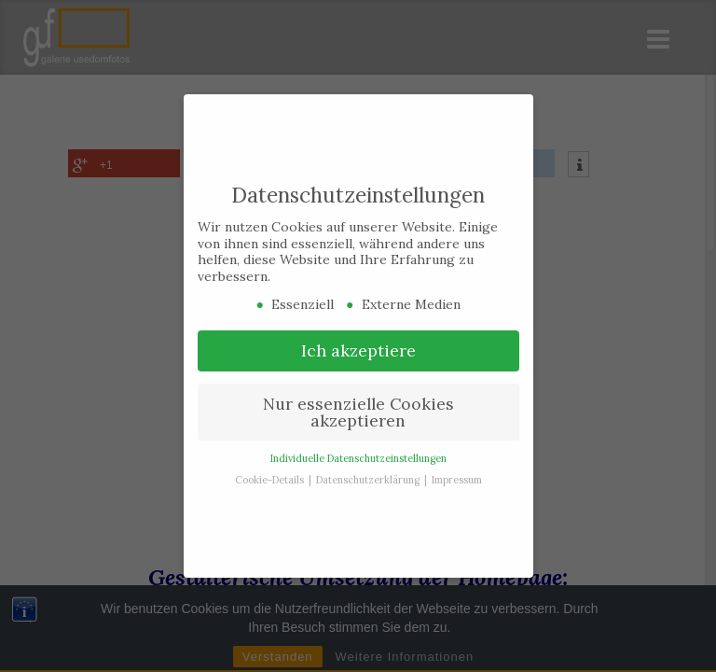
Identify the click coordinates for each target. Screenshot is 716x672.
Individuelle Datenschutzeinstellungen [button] (358, 448)
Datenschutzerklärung (369, 470)
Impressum (457, 470)
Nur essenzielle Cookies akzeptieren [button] (358, 403)
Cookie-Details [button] (271, 470)
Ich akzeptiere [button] (358, 341)
